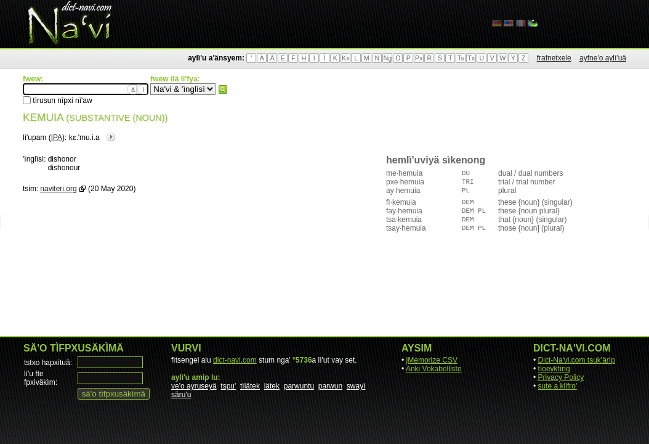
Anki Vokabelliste (434, 368)
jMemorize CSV (432, 360)
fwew (223, 89)
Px (418, 58)
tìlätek (250, 386)
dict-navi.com (235, 360)
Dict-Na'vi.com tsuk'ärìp (576, 360)
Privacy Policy (561, 377)
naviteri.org (58, 188)
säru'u (181, 394)
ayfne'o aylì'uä (602, 58)
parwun (330, 386)
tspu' (228, 386)
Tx (471, 58)
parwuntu (299, 386)
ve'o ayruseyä (194, 386)
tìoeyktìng (554, 368)
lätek (272, 386)
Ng (387, 58)
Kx (345, 58)
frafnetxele (554, 58)
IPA (56, 137)
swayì (356, 386)
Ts (461, 58)
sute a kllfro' (558, 386)
